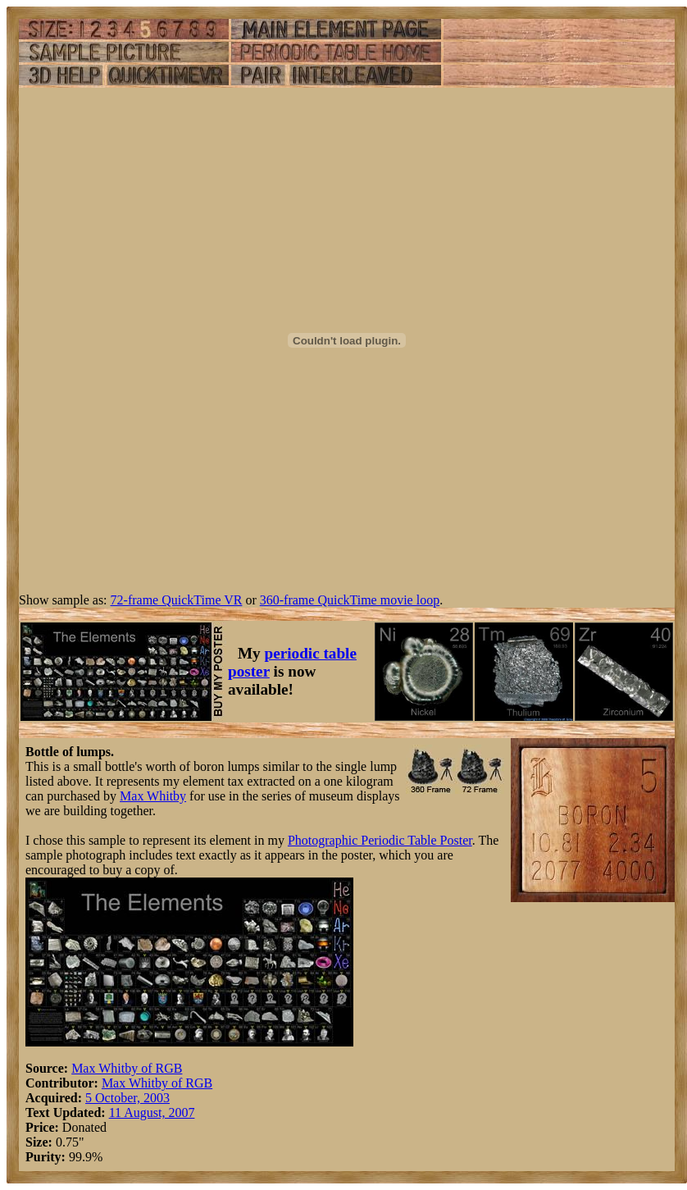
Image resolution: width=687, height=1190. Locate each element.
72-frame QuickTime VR (177, 600)
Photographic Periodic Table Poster (380, 840)
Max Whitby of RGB (126, 1068)
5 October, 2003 (127, 1098)
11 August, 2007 (152, 1112)
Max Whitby (153, 796)
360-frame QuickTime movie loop (349, 600)
